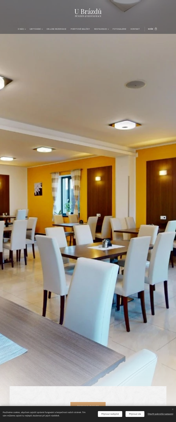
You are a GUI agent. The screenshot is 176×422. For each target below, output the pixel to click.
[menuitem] (26, 29)
